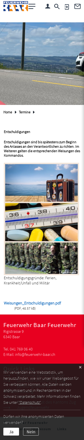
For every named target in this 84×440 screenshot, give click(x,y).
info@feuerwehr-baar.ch (35, 354)
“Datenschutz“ (30, 402)
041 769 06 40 (21, 349)
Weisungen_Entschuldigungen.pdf (32, 303)
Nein (31, 431)
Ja (11, 431)
